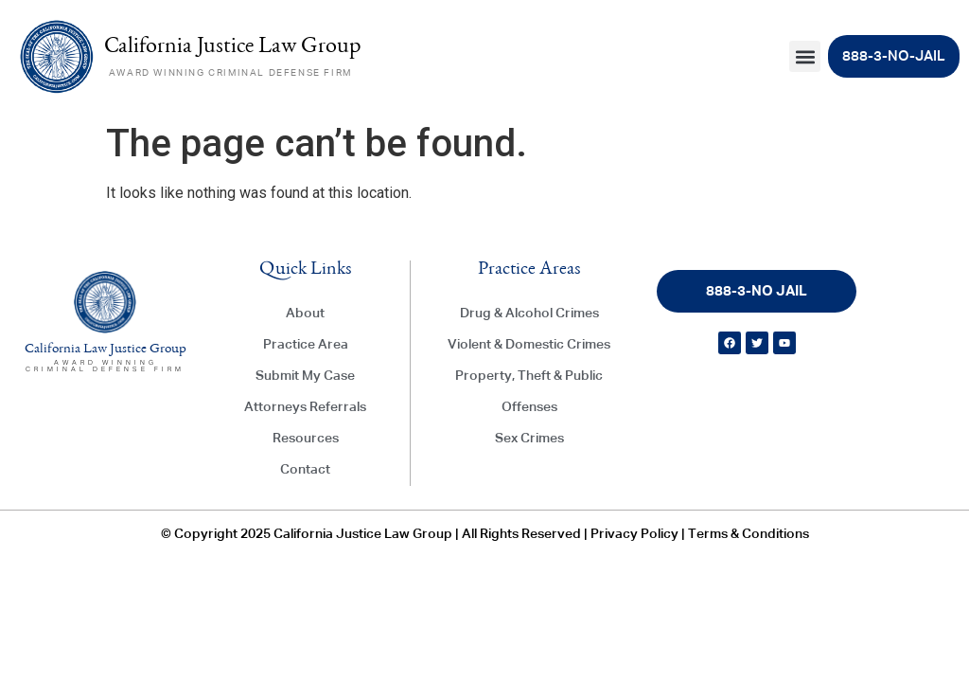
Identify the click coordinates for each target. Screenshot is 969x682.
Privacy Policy (634, 534)
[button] (804, 56)
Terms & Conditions (748, 534)
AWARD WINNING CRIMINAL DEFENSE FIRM (230, 73)
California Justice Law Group (232, 47)
